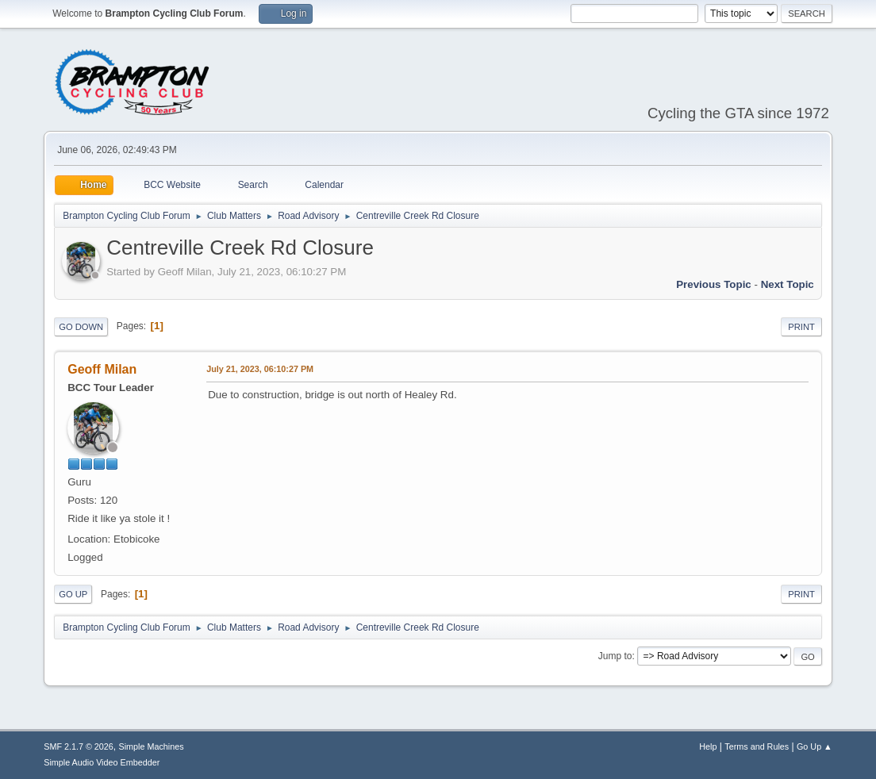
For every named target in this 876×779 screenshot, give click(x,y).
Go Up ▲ (814, 746)
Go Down (81, 327)
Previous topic (713, 284)
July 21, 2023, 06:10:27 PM (259, 369)
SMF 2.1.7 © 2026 (78, 746)
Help (708, 746)
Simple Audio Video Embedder (101, 762)
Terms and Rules (756, 746)
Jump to (615, 656)
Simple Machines (151, 746)
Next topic (787, 284)
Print (801, 327)
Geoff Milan (101, 369)
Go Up (73, 594)
